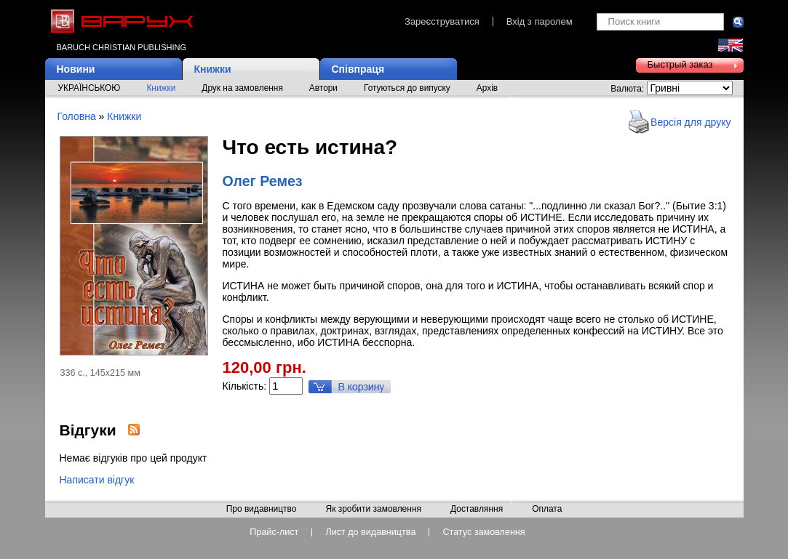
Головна (76, 116)
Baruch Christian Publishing (121, 47)
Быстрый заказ (680, 64)
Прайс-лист (274, 532)
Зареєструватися (442, 21)
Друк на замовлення (242, 88)
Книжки (212, 69)
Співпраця (358, 69)
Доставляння (476, 509)
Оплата (547, 509)
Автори (323, 88)
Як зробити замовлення (373, 509)
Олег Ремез (263, 181)
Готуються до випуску (407, 88)
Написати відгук (97, 480)
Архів (487, 88)
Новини (76, 69)
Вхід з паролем (539, 21)
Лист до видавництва (370, 532)
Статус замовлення (483, 532)
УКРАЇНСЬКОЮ (89, 88)
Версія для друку (690, 122)
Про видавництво (261, 509)
